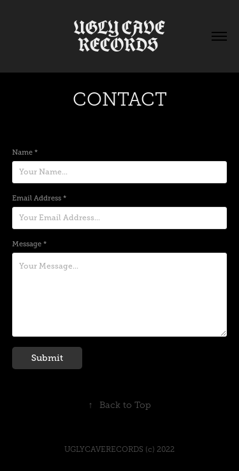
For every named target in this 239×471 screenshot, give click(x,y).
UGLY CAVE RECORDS (121, 36)
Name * (25, 152)
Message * (29, 244)
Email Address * (39, 198)
